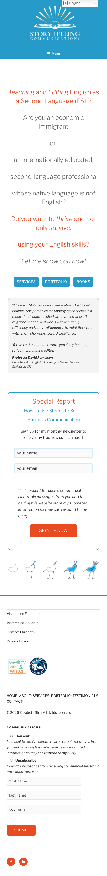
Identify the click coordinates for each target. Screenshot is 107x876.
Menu (53, 53)
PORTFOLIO (56, 282)
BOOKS (83, 282)
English (71, 3)
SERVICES (26, 282)
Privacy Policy (18, 641)
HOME (12, 696)
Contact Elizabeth (21, 632)
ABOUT (25, 696)
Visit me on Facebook (24, 614)
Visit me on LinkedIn (22, 623)
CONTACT (15, 701)
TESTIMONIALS (85, 696)
